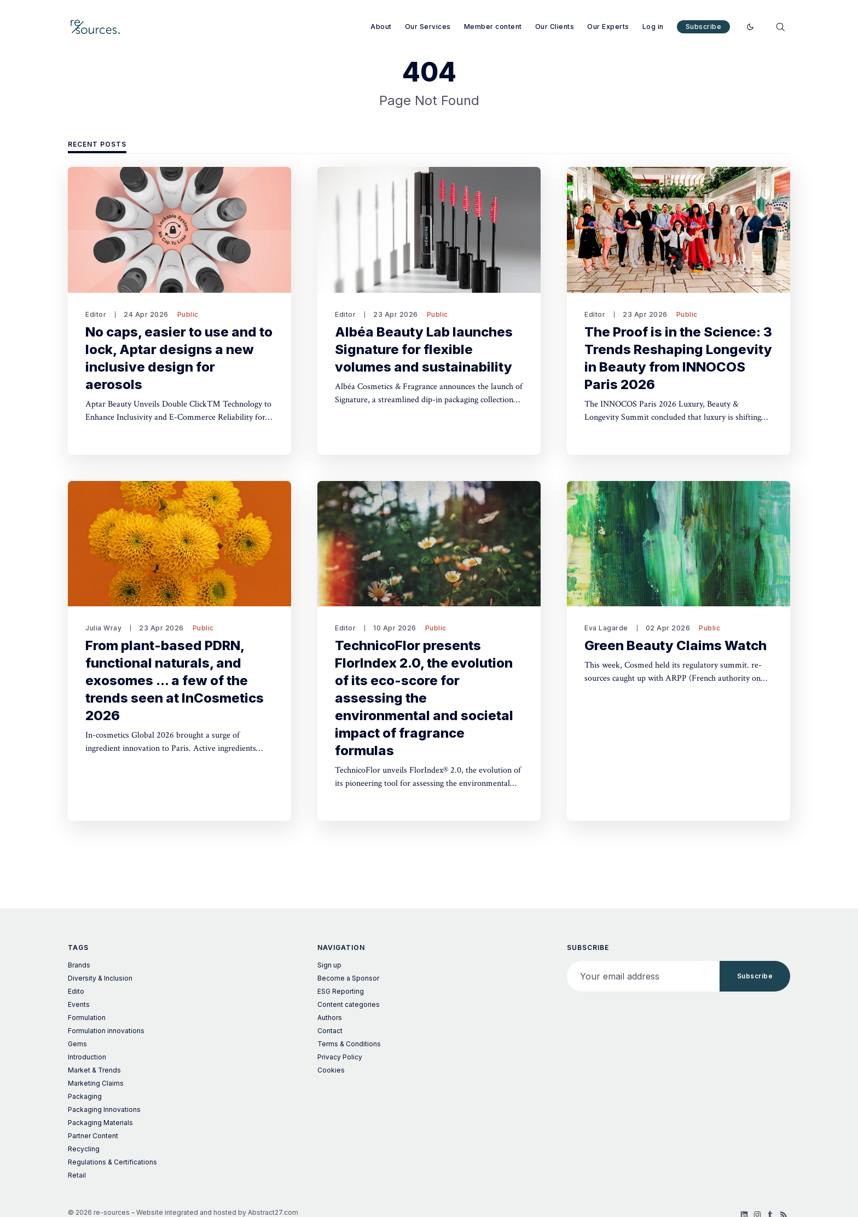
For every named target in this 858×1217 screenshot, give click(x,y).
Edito (76, 991)
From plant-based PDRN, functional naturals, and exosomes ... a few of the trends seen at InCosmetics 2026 (174, 680)
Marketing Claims (96, 1083)
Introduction (87, 1057)
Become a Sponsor (348, 978)
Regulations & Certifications (112, 1162)
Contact (330, 1031)
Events (79, 1004)
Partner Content (93, 1136)
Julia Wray (103, 628)
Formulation (87, 1017)
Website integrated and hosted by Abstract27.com (217, 1212)
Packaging (85, 1096)
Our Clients (555, 26)
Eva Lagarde (606, 628)
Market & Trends (94, 1070)
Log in (653, 26)
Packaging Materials (100, 1123)
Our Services (428, 26)
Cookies (331, 1070)
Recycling (84, 1149)
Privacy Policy (339, 1057)
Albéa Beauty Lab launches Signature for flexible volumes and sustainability (424, 349)
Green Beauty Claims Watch (675, 645)
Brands (79, 965)
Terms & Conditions (349, 1044)
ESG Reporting (340, 991)
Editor (95, 314)
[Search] (780, 27)
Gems (77, 1044)
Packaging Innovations (104, 1109)
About (381, 26)
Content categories (348, 1004)
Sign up (329, 965)
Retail (77, 1175)
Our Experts (608, 26)
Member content (493, 26)
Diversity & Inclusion (100, 978)
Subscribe (704, 26)
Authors (329, 1017)
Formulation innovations (106, 1031)
